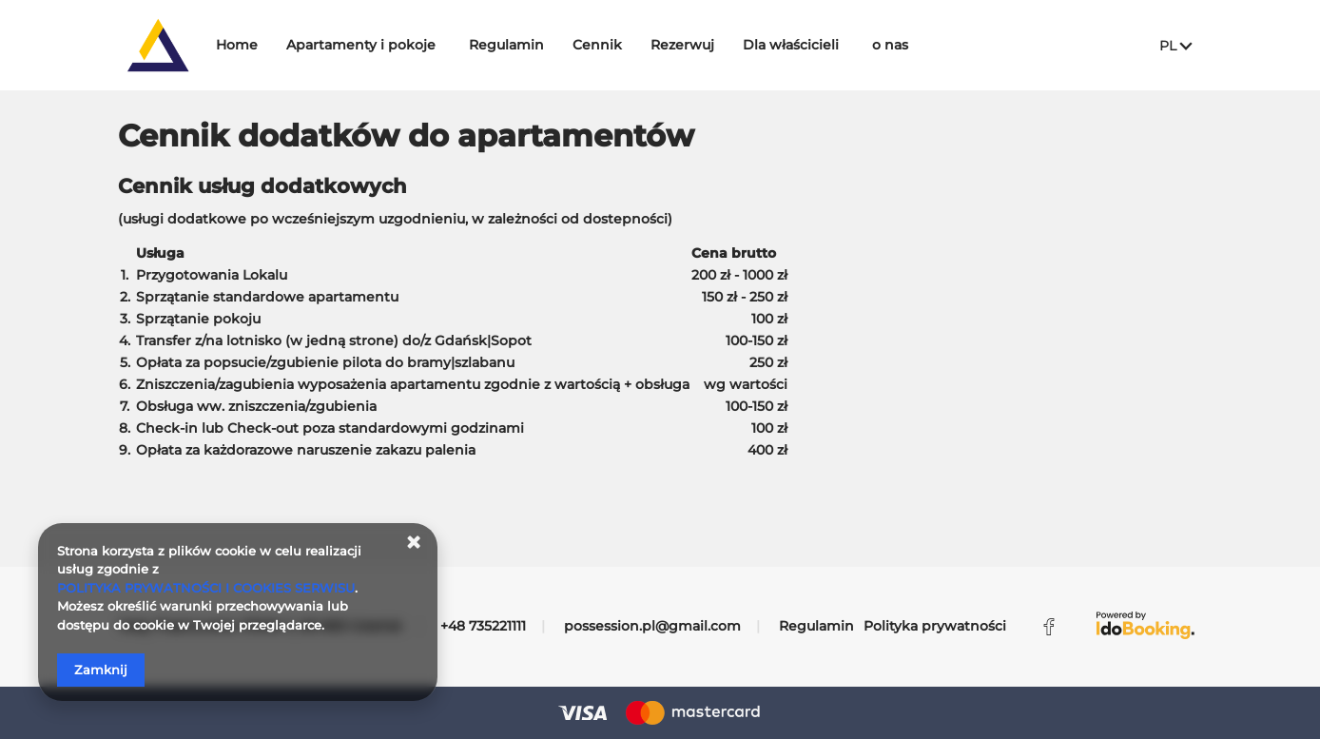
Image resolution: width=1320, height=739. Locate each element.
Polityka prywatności (935, 625)
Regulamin (562, 44)
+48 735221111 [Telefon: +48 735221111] (483, 625)
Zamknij (100, 669)
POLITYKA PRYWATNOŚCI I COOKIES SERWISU (206, 587)
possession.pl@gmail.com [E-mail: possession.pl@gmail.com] (652, 625)
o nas (946, 44)
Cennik (653, 44)
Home (293, 44)
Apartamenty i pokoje (417, 44)
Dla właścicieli (847, 44)
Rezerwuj (738, 44)
